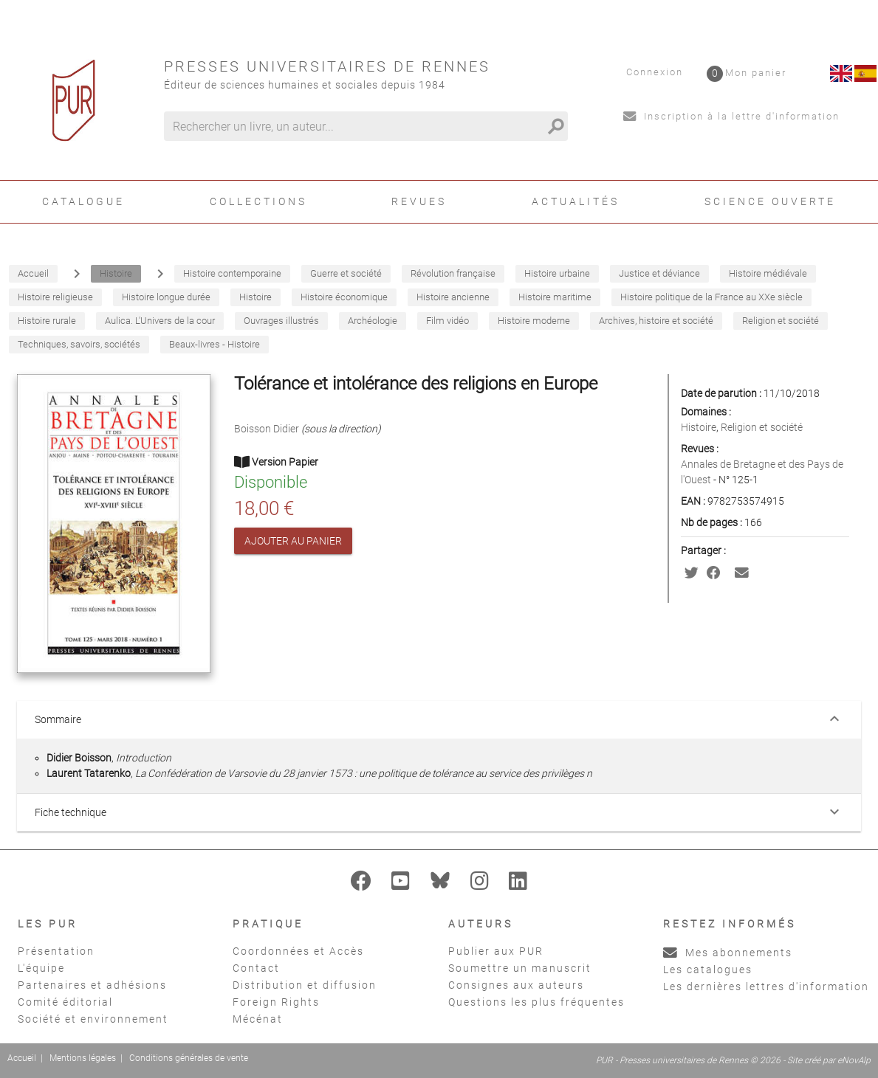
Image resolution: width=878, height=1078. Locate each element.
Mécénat (258, 1019)
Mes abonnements (727, 952)
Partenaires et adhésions (92, 985)
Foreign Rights (276, 1002)
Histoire (698, 427)
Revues (419, 201)
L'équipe (41, 968)
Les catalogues (707, 969)
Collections (258, 201)
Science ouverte (770, 201)
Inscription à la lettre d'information (731, 116)
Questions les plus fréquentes (536, 1002)
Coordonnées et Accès (298, 951)
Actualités (576, 201)
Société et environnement (93, 1019)
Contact (256, 968)
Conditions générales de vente (188, 1058)
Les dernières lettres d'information (766, 986)
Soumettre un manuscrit (519, 968)
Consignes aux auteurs (516, 985)
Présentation (56, 951)
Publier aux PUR (495, 951)
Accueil (21, 1058)
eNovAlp (854, 1060)
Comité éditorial (65, 1002)
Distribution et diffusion (305, 985)
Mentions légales (82, 1058)
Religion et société (762, 427)
